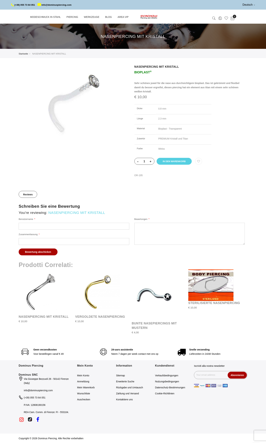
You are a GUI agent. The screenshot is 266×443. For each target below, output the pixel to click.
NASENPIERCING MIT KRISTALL (44, 316)
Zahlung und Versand (127, 393)
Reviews (28, 194)
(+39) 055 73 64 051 (23, 4)
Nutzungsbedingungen (167, 381)
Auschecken (83, 399)
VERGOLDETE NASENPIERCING (100, 316)
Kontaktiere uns (124, 399)
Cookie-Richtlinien (164, 393)
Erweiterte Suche (125, 381)
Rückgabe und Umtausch (129, 387)
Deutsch (249, 4)
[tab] (28, 194)
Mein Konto (83, 375)
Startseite (23, 53)
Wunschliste (83, 393)
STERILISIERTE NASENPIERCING (214, 303)
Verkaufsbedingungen (166, 375)
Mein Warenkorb (86, 387)
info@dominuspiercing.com (57, 4)
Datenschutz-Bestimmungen (170, 387)
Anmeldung (83, 381)
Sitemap (120, 375)
